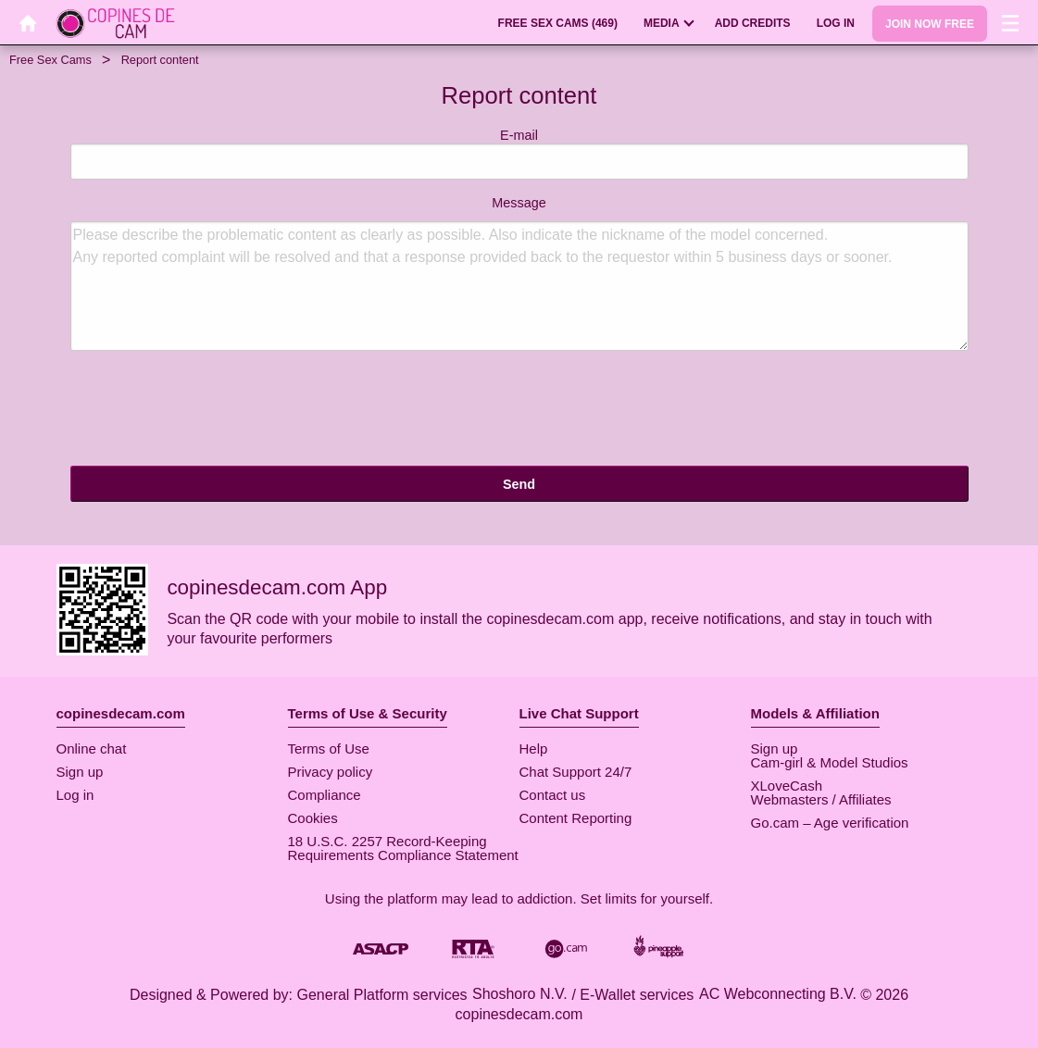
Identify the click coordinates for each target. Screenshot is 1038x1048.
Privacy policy (330, 772)
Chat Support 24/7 (575, 772)
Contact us (552, 795)
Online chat (91, 748)
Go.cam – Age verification (830, 822)
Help (533, 748)
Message (519, 273)
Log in (75, 795)
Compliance (324, 795)
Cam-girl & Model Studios (829, 762)
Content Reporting (575, 818)
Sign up (80, 772)
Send (519, 484)
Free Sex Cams (50, 60)
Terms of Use (328, 748)
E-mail (519, 154)
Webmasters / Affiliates (821, 799)
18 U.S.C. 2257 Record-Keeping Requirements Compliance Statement (403, 848)
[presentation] (211, 411)
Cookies (313, 818)
